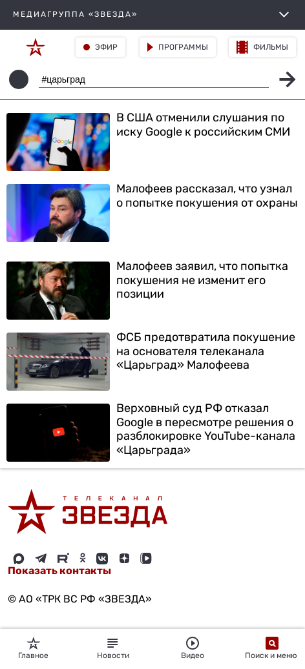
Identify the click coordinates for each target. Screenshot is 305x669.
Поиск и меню (272, 648)
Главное (33, 648)
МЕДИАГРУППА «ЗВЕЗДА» (152, 14)
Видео (192, 648)
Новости (113, 648)
